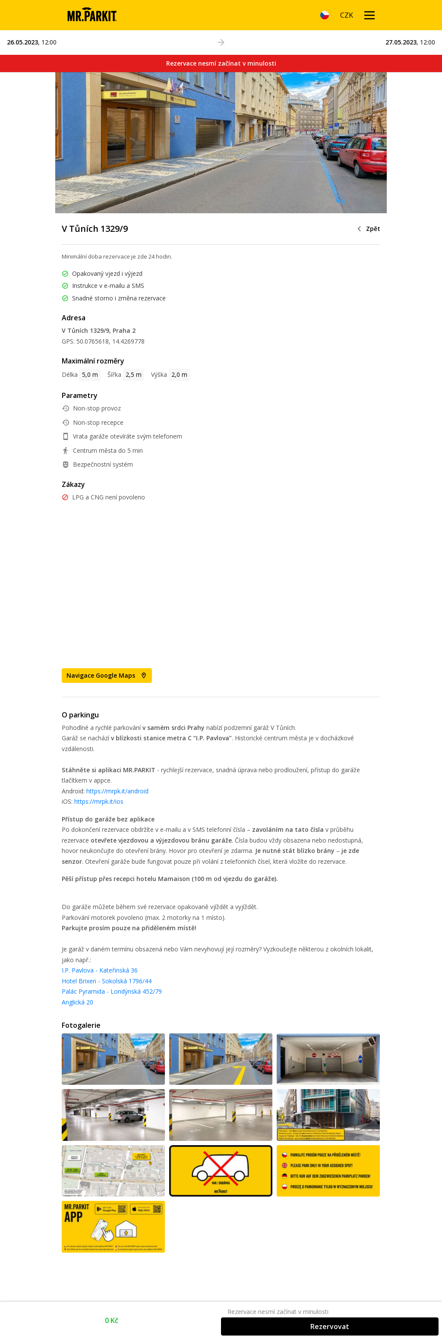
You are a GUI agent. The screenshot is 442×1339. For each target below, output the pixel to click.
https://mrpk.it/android (117, 791)
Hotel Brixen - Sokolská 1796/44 (107, 981)
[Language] (325, 15)
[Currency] (347, 15)
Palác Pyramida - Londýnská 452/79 (112, 991)
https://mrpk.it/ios (98, 801)
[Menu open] (369, 15)
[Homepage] (92, 15)
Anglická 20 (77, 1002)
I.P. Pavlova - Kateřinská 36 (100, 970)
